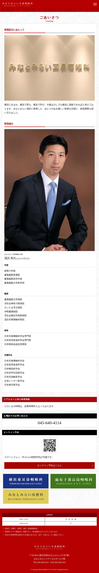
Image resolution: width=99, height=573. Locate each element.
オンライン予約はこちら (49, 465)
